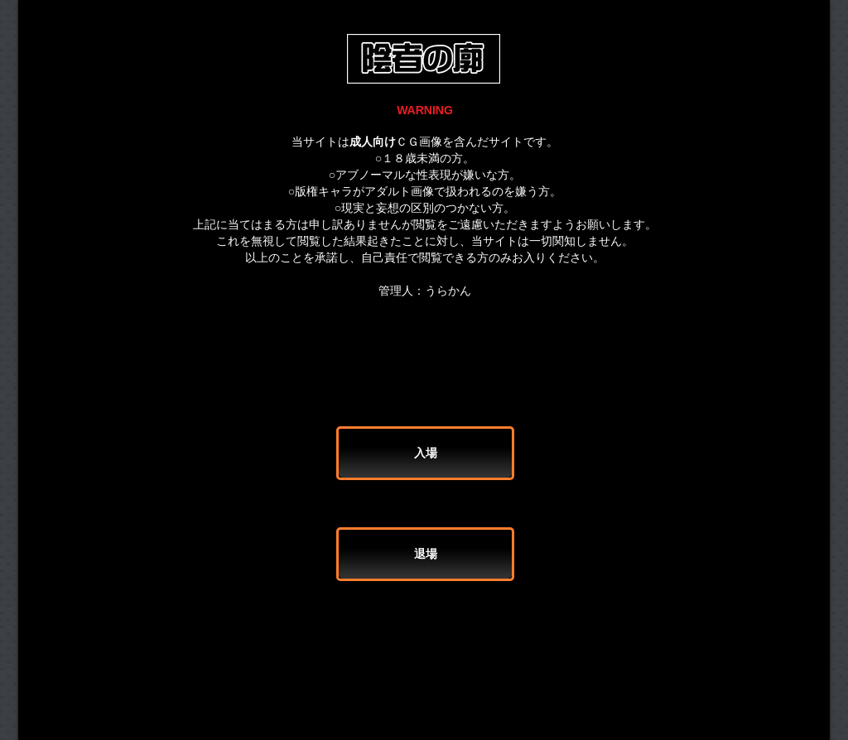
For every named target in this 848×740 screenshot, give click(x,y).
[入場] (425, 453)
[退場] (425, 554)
